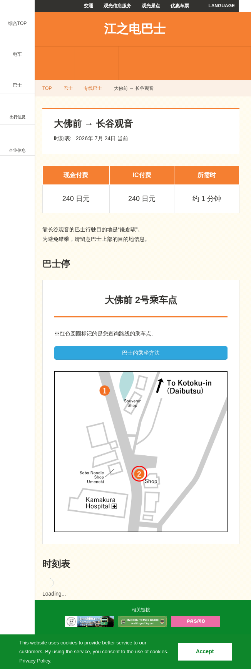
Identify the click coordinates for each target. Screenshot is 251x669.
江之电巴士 (135, 29)
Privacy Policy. (35, 661)
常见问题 (185, 63)
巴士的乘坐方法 (141, 353)
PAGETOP (230, 598)
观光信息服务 (117, 5)
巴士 (68, 88)
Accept (205, 651)
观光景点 (151, 5)
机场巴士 (97, 63)
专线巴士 (53, 63)
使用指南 (229, 63)
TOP (47, 88)
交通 (88, 5)
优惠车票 (180, 5)
